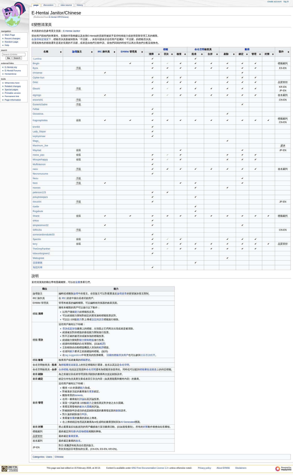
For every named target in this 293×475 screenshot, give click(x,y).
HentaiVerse (10, 74)
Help (7, 45)
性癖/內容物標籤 (80, 431)
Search (4, 50)
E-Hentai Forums (13, 70)
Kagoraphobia (40, 120)
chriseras (37, 72)
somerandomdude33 (43, 234)
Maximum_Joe (40, 145)
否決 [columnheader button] (166, 54)
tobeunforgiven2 (41, 253)
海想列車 (37, 267)
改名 (78, 441)
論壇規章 (122, 293)
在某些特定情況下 (41, 39)
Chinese (59, 457)
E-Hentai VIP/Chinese (58, 17)
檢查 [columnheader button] (179, 54)
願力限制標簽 (86, 340)
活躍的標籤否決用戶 (117, 355)
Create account (274, 1)
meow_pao (38, 155)
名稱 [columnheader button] (45, 51)
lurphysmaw (39, 136)
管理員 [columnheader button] (129, 51)
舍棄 (72, 418)
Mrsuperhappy (40, 159)
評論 (81, 399)
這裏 (77, 282)
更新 (91, 391)
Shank (36, 216)
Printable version (13, 93)
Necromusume (40, 173)
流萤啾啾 (37, 262)
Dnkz (35, 82)
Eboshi (36, 88)
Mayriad (37, 150)
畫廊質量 (73, 436)
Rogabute (38, 211)
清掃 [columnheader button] (151, 54)
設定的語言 (98, 319)
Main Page (10, 35)
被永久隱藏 (85, 406)
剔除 (118, 410)
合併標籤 (63, 369)
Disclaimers (240, 468)
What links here (12, 83)
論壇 (74, 51)
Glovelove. (38, 114)
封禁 (145, 427)
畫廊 (247, 49)
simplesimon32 (41, 225)
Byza (35, 68)
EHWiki (125, 51)
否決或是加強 (69, 328)
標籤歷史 (85, 360)
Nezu (35, 178)
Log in (286, 1)
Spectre (37, 239)
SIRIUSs (37, 230)
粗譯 (102, 343)
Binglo (36, 63)
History (80, 5)
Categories (38, 457)
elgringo (37, 95)
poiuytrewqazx (40, 197)
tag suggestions (73, 355)
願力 (77, 312)
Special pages (11, 89)
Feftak (36, 109)
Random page (11, 42)
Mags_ (36, 141)
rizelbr (36, 206)
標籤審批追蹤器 (69, 365)
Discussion (48, 5)
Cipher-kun (38, 77)
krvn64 (36, 127)
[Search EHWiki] (13, 54)
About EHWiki (223, 468)
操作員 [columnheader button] (104, 51)
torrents (79, 395)
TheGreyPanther (41, 248)
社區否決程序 (148, 355)
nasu (35, 169)
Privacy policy (204, 468)
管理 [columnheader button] (254, 54)
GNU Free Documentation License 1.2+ (150, 468)
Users (49, 457)
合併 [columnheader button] (210, 54)
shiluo (36, 220)
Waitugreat (38, 258)
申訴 (84, 414)
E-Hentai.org (11, 67)
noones (37, 187)
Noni (35, 183)
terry (35, 244)
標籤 (165, 49)
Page (35, 5)
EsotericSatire (40, 104)
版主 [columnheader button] (77, 51)
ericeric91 (38, 100)
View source (66, 5)
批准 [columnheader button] (194, 54)
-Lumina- (37, 58)
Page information (13, 100)
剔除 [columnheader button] (226, 54)
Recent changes (12, 38)
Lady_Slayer (39, 131)
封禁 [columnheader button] (267, 54)
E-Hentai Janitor (71, 31)
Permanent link (12, 96)
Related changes (13, 86)
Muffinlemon (39, 164)
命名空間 (199, 49)
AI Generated (128, 422)
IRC (100, 51)
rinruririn (37, 201)
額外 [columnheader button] (281, 51)
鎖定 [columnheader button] (241, 54)
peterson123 (39, 192)
